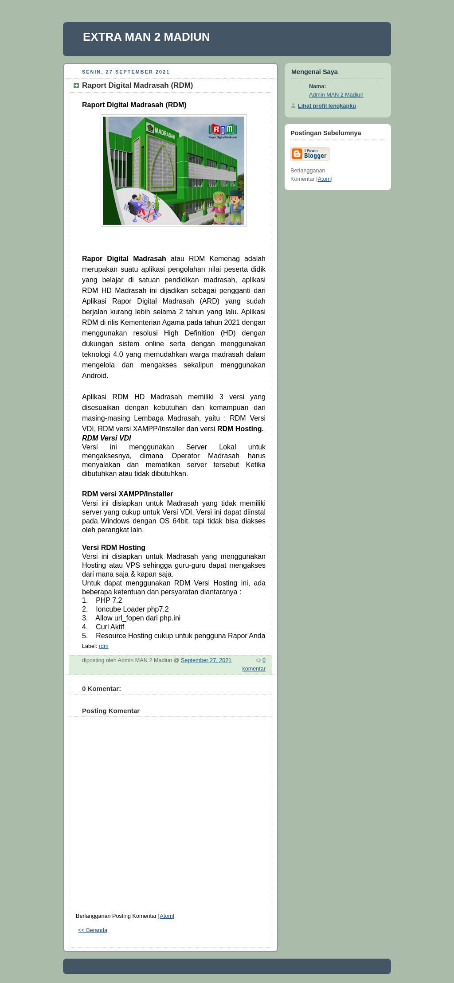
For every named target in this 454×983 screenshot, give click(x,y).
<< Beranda (92, 930)
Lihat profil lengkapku (327, 106)
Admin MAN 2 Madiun (336, 95)
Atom (166, 916)
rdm (104, 646)
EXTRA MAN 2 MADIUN (146, 36)
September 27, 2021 (206, 660)
